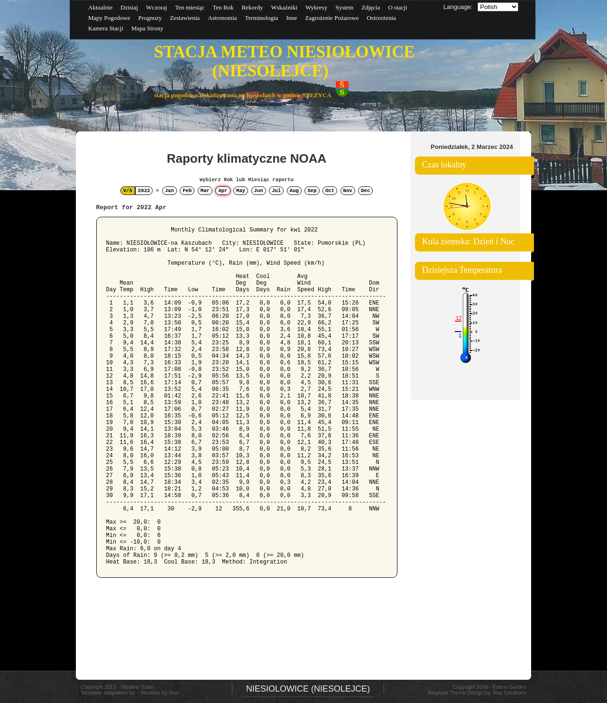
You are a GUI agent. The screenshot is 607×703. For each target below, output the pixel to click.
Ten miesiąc (189, 7)
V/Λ (127, 191)
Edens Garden (509, 687)
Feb (187, 191)
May (240, 191)
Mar (205, 191)
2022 (144, 191)
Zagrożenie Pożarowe (332, 17)
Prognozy (150, 17)
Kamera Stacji (105, 28)
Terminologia (261, 17)
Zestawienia (185, 17)
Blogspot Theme (447, 692)
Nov (347, 191)
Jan (169, 191)
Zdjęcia (370, 7)
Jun (258, 191)
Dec (365, 191)
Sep (311, 191)
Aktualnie (100, 7)
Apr (222, 191)
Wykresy (316, 7)
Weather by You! (160, 692)
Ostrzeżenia (381, 17)
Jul (276, 191)
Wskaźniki (284, 7)
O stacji (397, 7)
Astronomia (222, 17)
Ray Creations (509, 692)
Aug (294, 191)
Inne (291, 17)
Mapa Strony (147, 28)
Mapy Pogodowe (109, 17)
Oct (329, 191)
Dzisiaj (129, 7)
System (344, 7)
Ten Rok (222, 7)
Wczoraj (156, 7)
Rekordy (252, 7)
